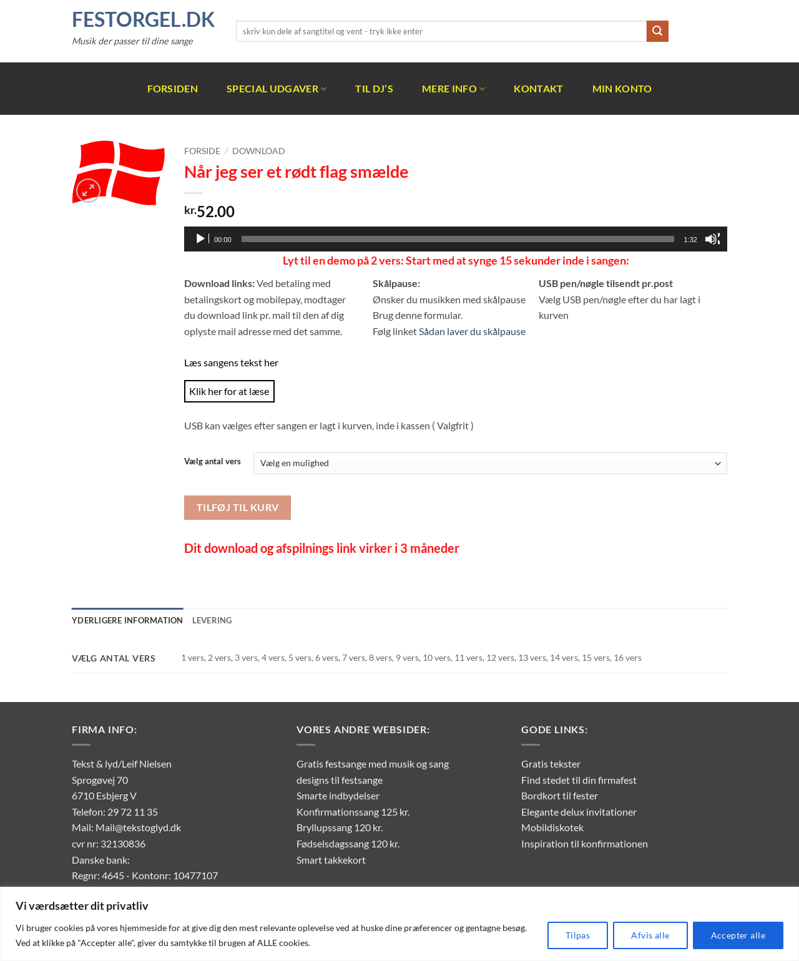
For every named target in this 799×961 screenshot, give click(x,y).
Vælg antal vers (212, 461)
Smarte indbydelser (338, 795)
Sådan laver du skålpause (472, 331)
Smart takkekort (331, 860)
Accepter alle (738, 935)
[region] (399, 924)
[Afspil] (201, 239)
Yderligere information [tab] (128, 620)
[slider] (458, 239)
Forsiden (173, 88)
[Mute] (712, 239)
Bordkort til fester (559, 795)
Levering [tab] (212, 620)
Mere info (453, 88)
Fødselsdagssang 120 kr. (348, 843)
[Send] (657, 31)
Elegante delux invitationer (579, 811)
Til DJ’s (374, 88)
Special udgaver (276, 88)
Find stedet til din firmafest (579, 780)
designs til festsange (340, 780)
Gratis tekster (551, 763)
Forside (202, 151)
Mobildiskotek (552, 827)
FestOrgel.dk (143, 19)
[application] (455, 239)
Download (258, 151)
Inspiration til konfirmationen (584, 843)
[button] (88, 190)
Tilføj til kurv (238, 507)
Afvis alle (650, 935)
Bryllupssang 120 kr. (340, 827)
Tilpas (578, 935)
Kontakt (538, 88)
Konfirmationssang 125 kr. (353, 811)
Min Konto (622, 88)
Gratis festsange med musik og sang (373, 763)
